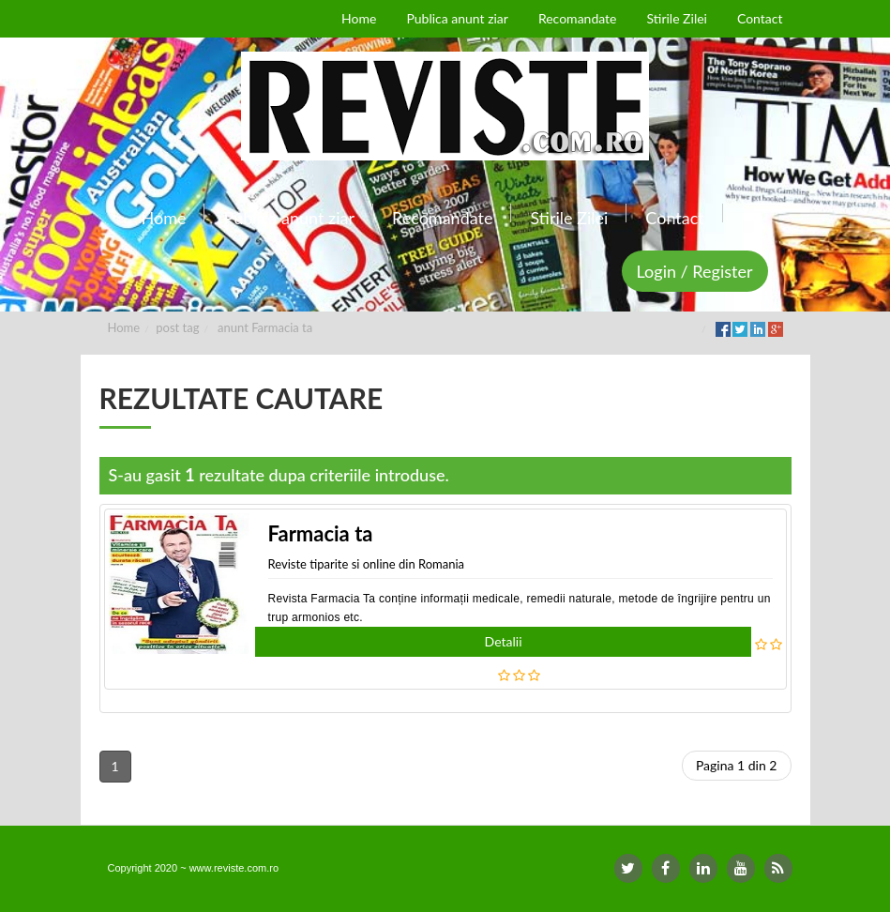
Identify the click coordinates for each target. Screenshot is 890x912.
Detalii (503, 641)
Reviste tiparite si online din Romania (366, 563)
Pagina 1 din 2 (736, 765)
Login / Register (695, 271)
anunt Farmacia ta (265, 327)
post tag (177, 327)
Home (124, 327)
